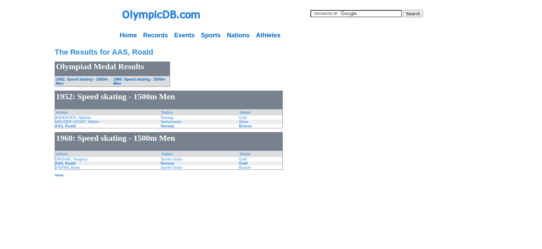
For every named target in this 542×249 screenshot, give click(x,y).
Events (184, 35)
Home (128, 35)
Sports (211, 35)
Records (155, 35)
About (59, 175)
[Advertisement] (22, 145)
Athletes (268, 35)
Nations (238, 35)
